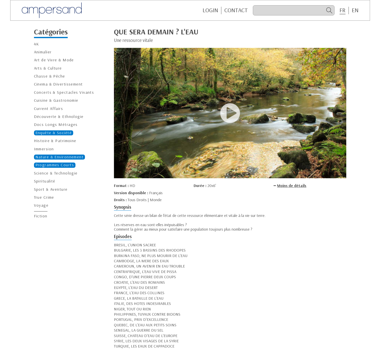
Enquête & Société (53, 132)
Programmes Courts (54, 165)
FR (343, 10)
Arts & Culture (48, 68)
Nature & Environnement (59, 157)
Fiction (40, 216)
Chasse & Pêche (49, 76)
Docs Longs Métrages (56, 124)
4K (36, 44)
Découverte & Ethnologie (59, 116)
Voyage (41, 205)
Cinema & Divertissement (58, 84)
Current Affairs (48, 108)
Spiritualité (44, 181)
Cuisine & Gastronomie (56, 100)
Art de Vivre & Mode (54, 60)
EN (355, 10)
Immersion (44, 149)
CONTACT (236, 10)
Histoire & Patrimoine (55, 140)
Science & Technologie (56, 173)
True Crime (44, 197)
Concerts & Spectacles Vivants (64, 92)
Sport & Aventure (51, 189)
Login (210, 10)
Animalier (43, 52)
